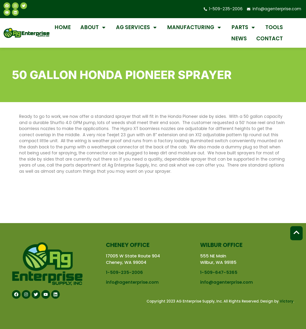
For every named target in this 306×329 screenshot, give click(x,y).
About (93, 27)
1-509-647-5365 (218, 272)
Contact (269, 38)
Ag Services (137, 27)
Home (63, 27)
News (239, 38)
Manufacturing (194, 27)
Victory (286, 301)
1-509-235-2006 (124, 272)
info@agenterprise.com (132, 282)
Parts (243, 27)
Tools (274, 27)
